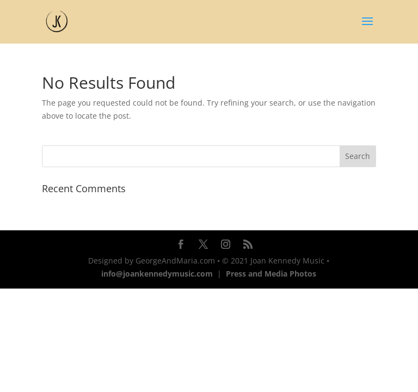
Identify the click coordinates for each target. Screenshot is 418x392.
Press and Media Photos (271, 273)
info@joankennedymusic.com (157, 273)
